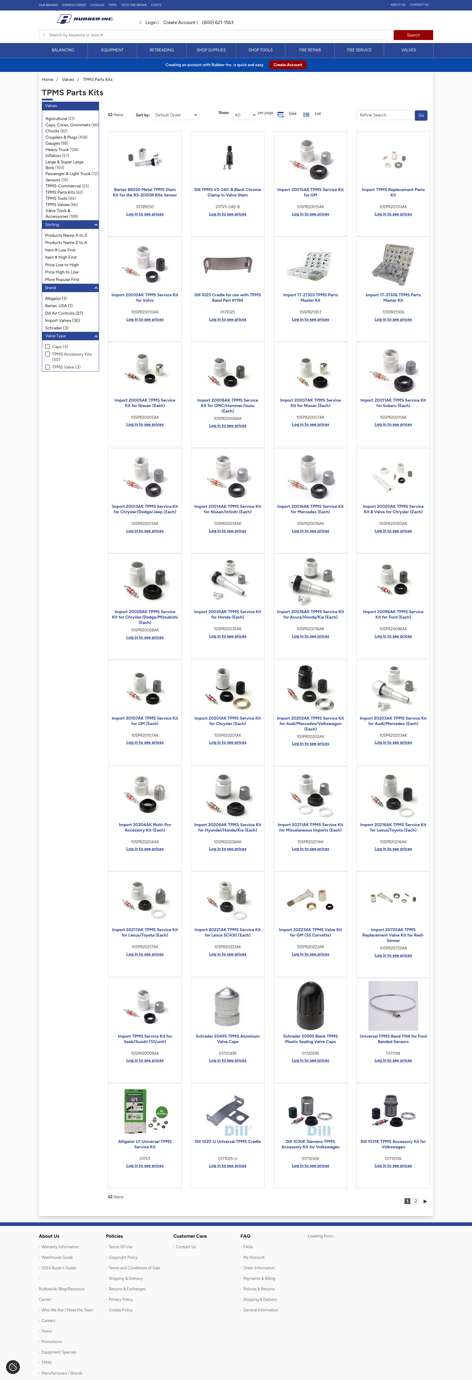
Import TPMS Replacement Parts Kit (393, 192)
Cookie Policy (120, 1310)
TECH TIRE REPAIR (134, 5)
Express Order (74, 5)
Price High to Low (62, 272)
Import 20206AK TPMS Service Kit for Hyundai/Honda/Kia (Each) (227, 827)
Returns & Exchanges (127, 1289)
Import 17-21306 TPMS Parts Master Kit (393, 297)
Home (47, 79)
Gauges (52, 143)
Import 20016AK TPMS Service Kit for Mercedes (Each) (310, 509)
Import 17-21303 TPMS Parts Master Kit (310, 297)
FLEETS (156, 5)
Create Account (177, 22)
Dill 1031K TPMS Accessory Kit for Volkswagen (393, 1144)
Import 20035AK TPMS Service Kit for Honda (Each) (227, 614)
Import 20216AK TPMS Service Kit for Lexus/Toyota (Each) (393, 827)
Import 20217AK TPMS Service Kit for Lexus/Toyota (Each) (145, 932)
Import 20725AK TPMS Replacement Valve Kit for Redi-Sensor (393, 935)
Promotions (52, 1341)
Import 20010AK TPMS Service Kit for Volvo (145, 297)
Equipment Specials (59, 1352)
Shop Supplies (211, 50)
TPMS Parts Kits (97, 79)
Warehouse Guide (57, 1257)
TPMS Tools (56, 198)
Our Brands (48, 5)
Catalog (97, 5)
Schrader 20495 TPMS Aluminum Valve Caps (228, 1039)
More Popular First (62, 279)
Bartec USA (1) (59, 305)
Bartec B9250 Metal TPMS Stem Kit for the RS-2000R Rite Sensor (145, 192)
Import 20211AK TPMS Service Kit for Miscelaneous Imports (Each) (310, 827)
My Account (254, 1257)
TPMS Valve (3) (66, 367)
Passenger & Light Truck (67, 173)
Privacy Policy (121, 1299)
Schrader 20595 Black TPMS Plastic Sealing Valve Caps (310, 1039)
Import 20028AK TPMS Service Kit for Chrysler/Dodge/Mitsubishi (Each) (145, 617)
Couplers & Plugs (61, 137)
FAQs (248, 1247)
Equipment (112, 50)
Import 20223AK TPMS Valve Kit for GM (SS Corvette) (310, 932)
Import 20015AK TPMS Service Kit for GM (310, 192)
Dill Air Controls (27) (64, 313)
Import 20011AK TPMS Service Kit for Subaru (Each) (393, 403)
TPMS (112, 5)
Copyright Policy (123, 1257)
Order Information (259, 1268)
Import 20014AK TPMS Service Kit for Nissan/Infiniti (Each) (227, 509)
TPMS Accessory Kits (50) (72, 357)
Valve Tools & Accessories (57, 213)
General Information (260, 1310)
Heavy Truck (57, 149)
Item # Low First (60, 250)
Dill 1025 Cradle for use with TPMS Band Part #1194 (227, 297)
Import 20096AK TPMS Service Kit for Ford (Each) (393, 614)
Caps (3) (60, 346)
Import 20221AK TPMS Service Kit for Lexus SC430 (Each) (228, 932)
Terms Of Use (120, 1247)
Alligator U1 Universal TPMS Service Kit (145, 1144)
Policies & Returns (259, 1289)
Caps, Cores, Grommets (67, 125)
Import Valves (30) (62, 320)
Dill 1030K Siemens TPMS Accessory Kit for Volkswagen (310, 1144)
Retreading (162, 50)
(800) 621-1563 (215, 22)
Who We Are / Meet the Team (67, 1310)
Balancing (63, 50)
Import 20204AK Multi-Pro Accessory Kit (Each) (145, 827)
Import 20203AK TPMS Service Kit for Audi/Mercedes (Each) (393, 721)
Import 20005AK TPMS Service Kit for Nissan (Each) (144, 403)
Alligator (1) (56, 298)
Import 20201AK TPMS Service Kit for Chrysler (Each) (227, 721)
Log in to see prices (145, 214)
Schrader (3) (56, 328)
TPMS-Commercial (63, 186)
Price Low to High (62, 264)
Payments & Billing (259, 1278)
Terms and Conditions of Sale (134, 1268)
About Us (398, 5)
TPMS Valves (57, 204)
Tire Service (359, 50)
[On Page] (244, 115)
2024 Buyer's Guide (59, 1268)
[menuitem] (63, 50)
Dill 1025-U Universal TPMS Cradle (228, 1141)
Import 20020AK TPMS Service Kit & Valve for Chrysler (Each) (393, 509)
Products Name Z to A (66, 242)
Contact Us (419, 5)
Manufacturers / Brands (62, 1373)
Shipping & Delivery (126, 1278)
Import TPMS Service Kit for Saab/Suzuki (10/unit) (145, 1039)
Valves (408, 50)
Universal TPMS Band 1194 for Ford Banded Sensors (393, 1039)
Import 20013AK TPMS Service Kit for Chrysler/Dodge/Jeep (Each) (145, 509)
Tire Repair (310, 50)
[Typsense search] (216, 35)
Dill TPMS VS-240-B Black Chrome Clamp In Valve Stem (227, 192)
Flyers (47, 1331)
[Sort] (174, 115)
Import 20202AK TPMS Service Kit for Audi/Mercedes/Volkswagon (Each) (310, 724)
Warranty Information (60, 1247)
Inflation (53, 155)
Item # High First (61, 257)
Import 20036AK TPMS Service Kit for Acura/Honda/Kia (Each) (310, 614)
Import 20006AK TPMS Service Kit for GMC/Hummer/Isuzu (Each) (227, 406)
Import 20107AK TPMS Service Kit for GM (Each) (145, 721)
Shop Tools (260, 50)
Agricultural (56, 118)
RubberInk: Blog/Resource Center (61, 1294)
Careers (48, 1320)
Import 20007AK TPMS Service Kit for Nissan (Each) (310, 403)
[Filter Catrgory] (385, 115)
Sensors (53, 180)
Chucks (52, 131)
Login (148, 22)
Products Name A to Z (66, 235)
